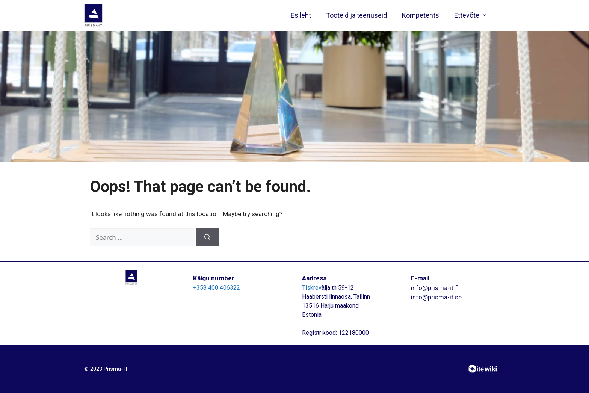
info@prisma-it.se (436, 297)
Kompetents (420, 15)
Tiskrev (312, 287)
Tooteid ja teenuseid (356, 15)
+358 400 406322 (216, 287)
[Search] (207, 237)
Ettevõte (473, 15)
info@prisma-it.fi (435, 288)
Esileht (301, 15)
